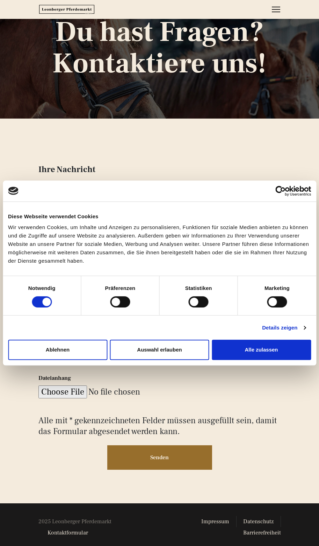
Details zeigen (279, 328)
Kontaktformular (68, 527)
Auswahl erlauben (159, 350)
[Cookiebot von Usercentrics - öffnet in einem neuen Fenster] (280, 191)
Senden (159, 452)
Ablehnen (58, 350)
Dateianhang (54, 372)
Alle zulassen (261, 350)
